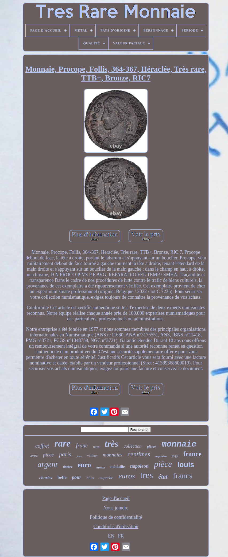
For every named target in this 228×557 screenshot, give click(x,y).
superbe (106, 477)
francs (182, 475)
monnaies (112, 455)
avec (33, 455)
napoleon (139, 466)
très (111, 444)
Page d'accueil (116, 498)
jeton (79, 456)
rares (96, 447)
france (192, 454)
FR (121, 536)
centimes (138, 454)
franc (82, 445)
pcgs (175, 456)
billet (90, 478)
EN (111, 536)
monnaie (179, 444)
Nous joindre (116, 507)
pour (76, 477)
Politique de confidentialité (116, 517)
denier (67, 467)
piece (48, 455)
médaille (117, 466)
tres (146, 475)
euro (84, 465)
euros (126, 476)
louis (185, 465)
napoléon (161, 456)
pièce (163, 464)
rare (63, 443)
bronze (100, 467)
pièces (151, 447)
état (163, 476)
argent (48, 464)
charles (45, 477)
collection (133, 446)
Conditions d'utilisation (116, 526)
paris (65, 454)
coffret (42, 446)
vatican (92, 456)
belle (62, 477)
